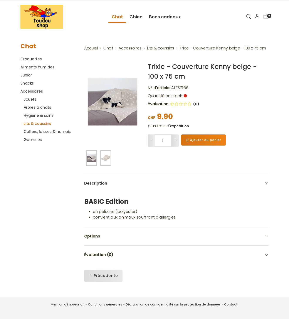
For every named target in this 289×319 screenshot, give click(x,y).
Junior (26, 75)
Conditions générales (105, 304)
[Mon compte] (257, 16)
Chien (136, 17)
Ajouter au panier (203, 140)
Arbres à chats (37, 107)
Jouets (30, 99)
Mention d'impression (67, 304)
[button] (248, 17)
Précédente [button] (103, 276)
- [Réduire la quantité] (151, 140)
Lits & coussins (37, 123)
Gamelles (33, 139)
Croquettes (31, 59)
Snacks (27, 83)
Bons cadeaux (165, 17)
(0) (184, 104)
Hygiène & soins (39, 115)
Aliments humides (37, 67)
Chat (117, 17)
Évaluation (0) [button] (176, 255)
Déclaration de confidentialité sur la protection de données (173, 304)
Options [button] (176, 236)
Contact (230, 304)
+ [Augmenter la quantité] (175, 140)
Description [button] (176, 183)
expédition (179, 126)
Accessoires (31, 91)
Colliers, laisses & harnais (47, 131)
